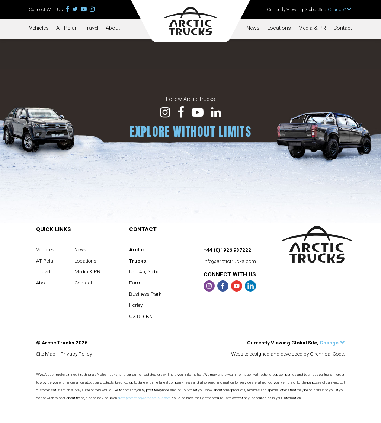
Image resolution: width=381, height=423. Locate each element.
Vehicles (39, 28)
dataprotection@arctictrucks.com (144, 398)
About (113, 28)
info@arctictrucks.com (230, 261)
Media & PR (312, 28)
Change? (340, 9)
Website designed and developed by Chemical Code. (288, 354)
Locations (279, 28)
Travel (91, 28)
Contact (342, 28)
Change (332, 343)
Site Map (45, 354)
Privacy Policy (76, 354)
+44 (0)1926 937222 (227, 250)
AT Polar (66, 28)
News (253, 28)
